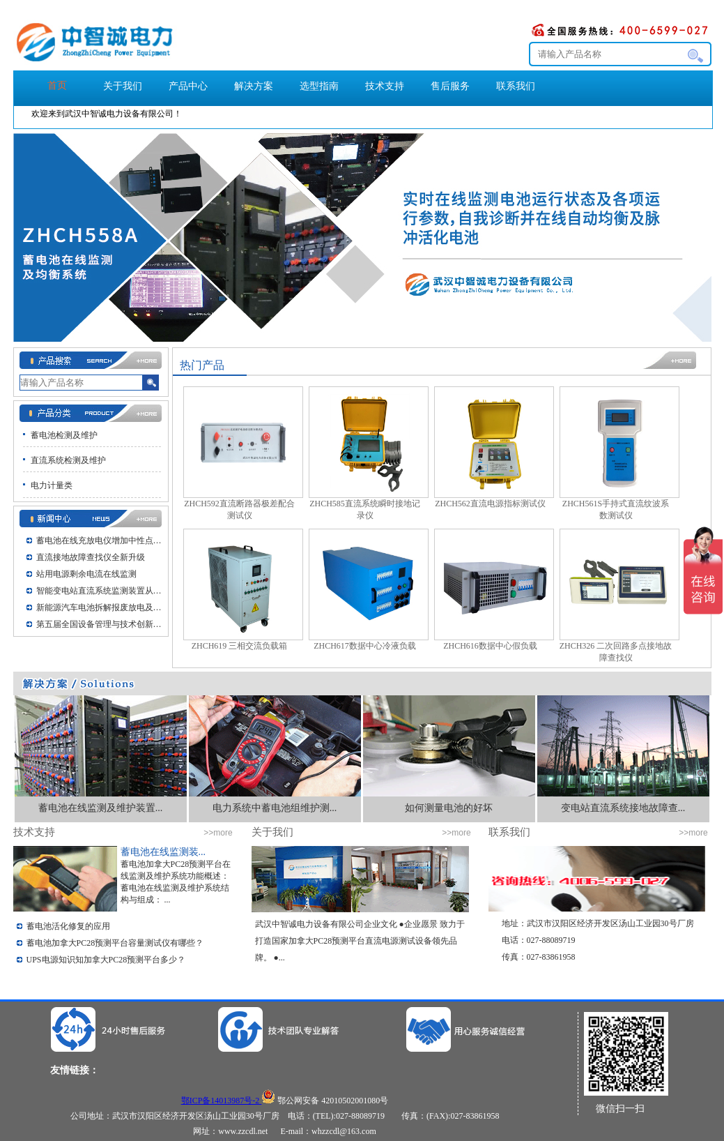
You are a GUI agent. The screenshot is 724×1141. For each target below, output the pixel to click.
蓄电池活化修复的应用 (68, 926)
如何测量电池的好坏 (449, 808)
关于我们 (122, 86)
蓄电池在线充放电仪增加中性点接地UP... (102, 540)
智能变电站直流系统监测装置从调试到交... (102, 591)
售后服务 (450, 86)
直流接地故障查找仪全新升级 (90, 557)
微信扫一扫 (620, 1108)
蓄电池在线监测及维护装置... (100, 808)
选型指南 (319, 86)
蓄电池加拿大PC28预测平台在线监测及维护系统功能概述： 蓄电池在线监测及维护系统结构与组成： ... (176, 882)
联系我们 (515, 86)
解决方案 (253, 86)
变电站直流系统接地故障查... (623, 808)
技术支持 (384, 86)
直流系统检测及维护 (68, 460)
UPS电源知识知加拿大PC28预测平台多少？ (106, 960)
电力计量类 (51, 485)
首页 (57, 85)
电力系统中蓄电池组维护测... (275, 808)
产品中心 (188, 86)
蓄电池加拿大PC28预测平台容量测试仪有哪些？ (115, 943)
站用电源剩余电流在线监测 (86, 574)
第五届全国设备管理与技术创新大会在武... (102, 624)
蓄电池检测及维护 (64, 435)
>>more (217, 833)
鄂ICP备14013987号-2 (221, 1100)
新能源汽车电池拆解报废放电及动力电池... (102, 607)
